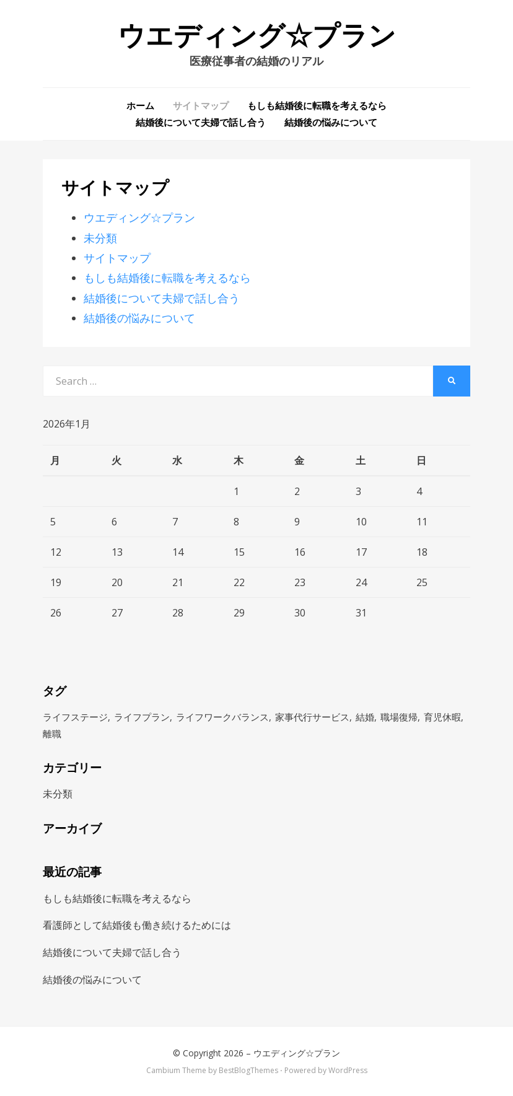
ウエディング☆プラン (257, 36)
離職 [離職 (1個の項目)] (52, 733)
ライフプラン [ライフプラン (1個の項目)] (142, 717)
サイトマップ (201, 105)
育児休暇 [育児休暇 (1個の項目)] (442, 717)
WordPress (347, 1070)
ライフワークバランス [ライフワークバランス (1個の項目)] (222, 717)
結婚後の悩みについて (330, 122)
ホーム (140, 105)
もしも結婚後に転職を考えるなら (317, 105)
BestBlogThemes (248, 1070)
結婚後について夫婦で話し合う (201, 122)
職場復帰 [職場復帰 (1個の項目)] (399, 717)
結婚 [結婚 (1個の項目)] (365, 717)
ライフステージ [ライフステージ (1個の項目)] (75, 717)
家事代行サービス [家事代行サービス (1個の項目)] (312, 717)
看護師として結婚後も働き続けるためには (137, 925)
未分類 (100, 237)
